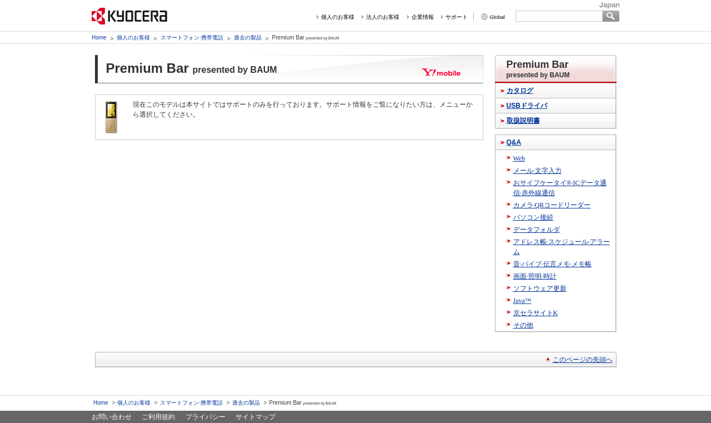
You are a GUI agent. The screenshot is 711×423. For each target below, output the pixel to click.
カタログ (520, 90)
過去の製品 (248, 37)
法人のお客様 (382, 17)
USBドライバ (527, 106)
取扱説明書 (523, 121)
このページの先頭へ (583, 360)
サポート (456, 17)
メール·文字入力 (537, 171)
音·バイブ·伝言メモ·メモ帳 (552, 264)
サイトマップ (256, 417)
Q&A (514, 142)
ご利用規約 (158, 417)
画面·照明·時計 (535, 276)
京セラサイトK (535, 313)
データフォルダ (536, 229)
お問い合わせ (112, 417)
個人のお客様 (337, 17)
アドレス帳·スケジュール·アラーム (561, 247)
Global (497, 17)
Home (99, 37)
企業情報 (423, 17)
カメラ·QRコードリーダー (552, 205)
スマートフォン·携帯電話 (192, 37)
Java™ (522, 301)
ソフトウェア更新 (540, 288)
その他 (523, 325)
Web (519, 158)
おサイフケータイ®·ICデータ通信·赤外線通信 (560, 188)
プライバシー (206, 417)
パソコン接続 (533, 217)
